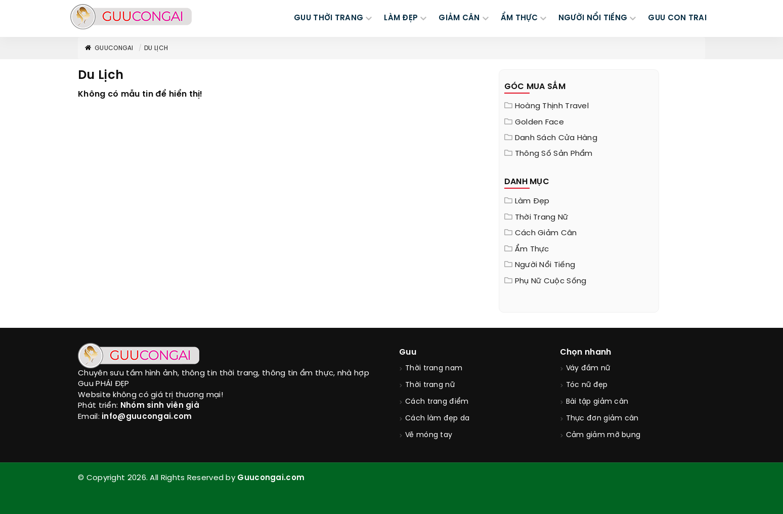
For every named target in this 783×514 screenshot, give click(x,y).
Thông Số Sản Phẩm (554, 154)
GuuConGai (109, 48)
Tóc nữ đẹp (587, 385)
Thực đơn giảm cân (602, 418)
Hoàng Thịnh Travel (552, 106)
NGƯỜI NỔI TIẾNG (593, 18)
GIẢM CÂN (459, 18)
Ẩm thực (532, 249)
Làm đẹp (532, 201)
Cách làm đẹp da (437, 418)
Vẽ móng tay (428, 435)
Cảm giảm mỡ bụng (603, 435)
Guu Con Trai (677, 18)
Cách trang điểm (437, 402)
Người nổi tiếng (545, 265)
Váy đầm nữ (588, 368)
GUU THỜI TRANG (328, 18)
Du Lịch (156, 48)
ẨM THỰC (519, 18)
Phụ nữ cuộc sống (551, 281)
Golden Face (539, 122)
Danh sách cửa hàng (556, 138)
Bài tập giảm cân (597, 402)
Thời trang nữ (542, 217)
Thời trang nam (433, 368)
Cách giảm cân (546, 233)
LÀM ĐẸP (401, 18)
